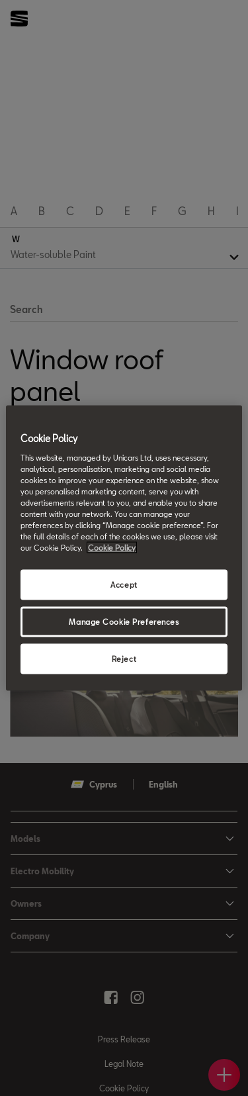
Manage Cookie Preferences (124, 621)
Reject (124, 659)
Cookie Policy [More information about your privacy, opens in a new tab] (112, 547)
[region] (123, 548)
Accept (123, 584)
